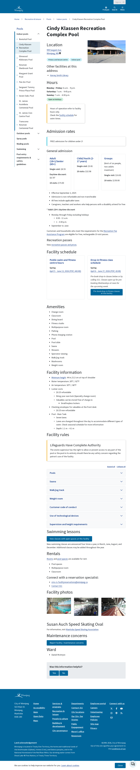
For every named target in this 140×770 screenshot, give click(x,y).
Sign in (118, 2)
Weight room (56, 498)
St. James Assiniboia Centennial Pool (26, 104)
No (63, 673)
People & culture (60, 718)
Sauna (53, 481)
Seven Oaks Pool (26, 95)
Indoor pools (62, 19)
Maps (35, 720)
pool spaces (62, 558)
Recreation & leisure (33, 19)
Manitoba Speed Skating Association (82, 629)
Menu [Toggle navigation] (122, 9)
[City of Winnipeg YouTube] (121, 709)
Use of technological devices (64, 515)
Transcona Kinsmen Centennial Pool (26, 124)
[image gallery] (59, 606)
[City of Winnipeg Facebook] (116, 709)
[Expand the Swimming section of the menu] (38, 149)
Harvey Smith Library (59, 75)
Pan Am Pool (24, 82)
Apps (35, 712)
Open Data (38, 716)
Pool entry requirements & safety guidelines (24, 159)
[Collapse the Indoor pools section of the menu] (38, 34)
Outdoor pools (23, 133)
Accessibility (39, 707)
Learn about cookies (70, 765)
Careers (93, 707)
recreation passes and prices (64, 244)
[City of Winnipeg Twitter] (111, 709)
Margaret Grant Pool (26, 75)
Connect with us (117, 703)
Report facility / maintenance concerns (67, 642)
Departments (77, 703)
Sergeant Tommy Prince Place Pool (27, 89)
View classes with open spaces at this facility (69, 538)
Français (106, 10)
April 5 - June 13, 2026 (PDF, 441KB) (65, 271)
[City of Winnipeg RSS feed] (121, 713)
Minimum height (58, 377)
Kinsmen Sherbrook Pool (26, 66)
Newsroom (76, 735)
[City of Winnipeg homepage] (22, 697)
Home (16, 19)
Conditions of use (118, 749)
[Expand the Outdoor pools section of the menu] (38, 133)
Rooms (50, 558)
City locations (77, 712)
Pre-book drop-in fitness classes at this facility (106, 292)
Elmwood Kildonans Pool (25, 58)
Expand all (111, 467)
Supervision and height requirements (68, 524)
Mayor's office (77, 731)
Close (120, 765)
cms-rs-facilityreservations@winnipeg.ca (69, 582)
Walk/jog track (57, 489)
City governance (60, 730)
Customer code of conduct (63, 507)
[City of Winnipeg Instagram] (111, 713)
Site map (94, 724)
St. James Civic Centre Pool (25, 115)
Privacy (93, 728)
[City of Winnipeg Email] (111, 718)
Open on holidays (54, 99)
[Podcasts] (116, 713)
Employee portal (98, 703)
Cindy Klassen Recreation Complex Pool (25, 47)
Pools (48, 19)
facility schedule (66, 115)
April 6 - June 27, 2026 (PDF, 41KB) (106, 271)
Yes (54, 673)
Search (114, 9)
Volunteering (96, 712)
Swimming (21, 149)
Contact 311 (56, 586)
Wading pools (23, 143)
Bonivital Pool (25, 39)
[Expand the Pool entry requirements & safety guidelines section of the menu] (38, 159)
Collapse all (121, 467)
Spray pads (22, 138)
